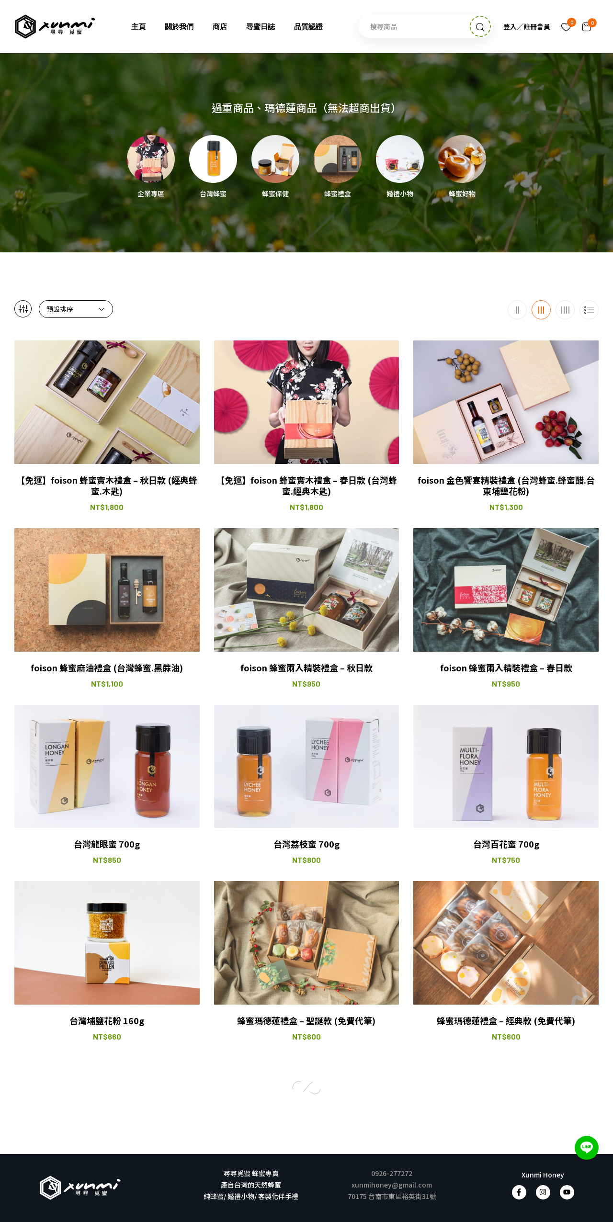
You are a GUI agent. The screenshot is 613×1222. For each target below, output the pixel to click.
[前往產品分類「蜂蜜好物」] (462, 159)
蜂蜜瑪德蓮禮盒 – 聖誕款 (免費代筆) (306, 1020)
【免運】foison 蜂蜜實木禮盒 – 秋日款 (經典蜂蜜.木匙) (106, 486)
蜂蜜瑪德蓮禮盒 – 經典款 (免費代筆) (506, 1020)
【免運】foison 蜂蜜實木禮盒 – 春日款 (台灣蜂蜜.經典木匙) (306, 486)
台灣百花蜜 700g (506, 843)
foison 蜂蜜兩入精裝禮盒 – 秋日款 (306, 667)
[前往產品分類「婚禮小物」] (400, 159)
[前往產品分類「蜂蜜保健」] (275, 159)
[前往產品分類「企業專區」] (151, 159)
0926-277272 (391, 1173)
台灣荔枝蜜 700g (306, 843)
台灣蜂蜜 (213, 194)
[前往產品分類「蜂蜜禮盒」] (338, 159)
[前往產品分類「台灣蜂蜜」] (213, 159)
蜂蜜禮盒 (337, 194)
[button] (586, 26)
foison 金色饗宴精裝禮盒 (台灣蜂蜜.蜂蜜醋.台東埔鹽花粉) (506, 486)
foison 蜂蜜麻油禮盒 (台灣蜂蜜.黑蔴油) (107, 667)
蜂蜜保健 (275, 194)
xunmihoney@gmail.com (392, 1184)
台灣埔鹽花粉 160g (106, 1020)
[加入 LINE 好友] (586, 1148)
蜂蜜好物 (462, 194)
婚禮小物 (399, 194)
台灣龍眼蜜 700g (107, 843)
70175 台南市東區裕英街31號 (392, 1196)
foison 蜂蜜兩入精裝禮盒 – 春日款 (506, 667)
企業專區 (150, 194)
